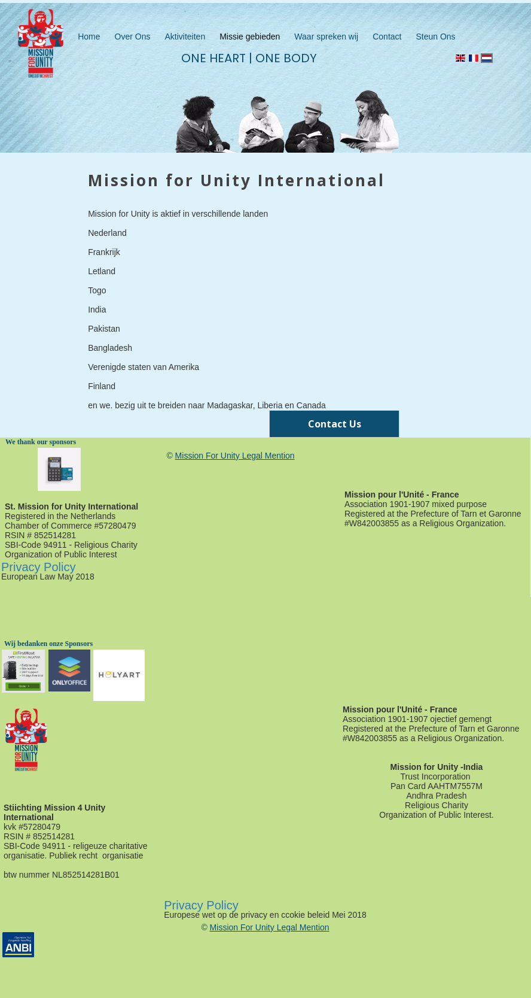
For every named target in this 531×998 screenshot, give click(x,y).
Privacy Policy (38, 567)
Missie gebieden (249, 36)
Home (89, 36)
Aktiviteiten (184, 36)
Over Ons (133, 36)
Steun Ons (435, 36)
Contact (387, 36)
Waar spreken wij (326, 36)
